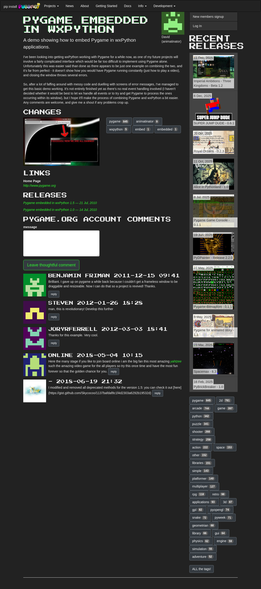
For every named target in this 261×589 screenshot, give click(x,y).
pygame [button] (119, 122)
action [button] (200, 447)
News (70, 6)
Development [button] (164, 6)
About (85, 6)
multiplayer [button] (204, 486)
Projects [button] (51, 6)
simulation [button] (203, 549)
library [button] (200, 533)
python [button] (201, 416)
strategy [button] (202, 440)
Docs (127, 6)
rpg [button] (199, 494)
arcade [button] (201, 408)
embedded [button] (167, 129)
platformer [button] (203, 479)
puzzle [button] (201, 424)
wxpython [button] (118, 129)
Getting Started (106, 6)
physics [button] (201, 541)
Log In (197, 26)
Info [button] (142, 6)
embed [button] (142, 129)
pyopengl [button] (220, 510)
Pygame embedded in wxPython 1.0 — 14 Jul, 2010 (60, 210)
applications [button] (204, 502)
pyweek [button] (224, 518)
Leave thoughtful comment (51, 265)
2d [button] (225, 400)
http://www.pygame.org (39, 185)
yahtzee (176, 361)
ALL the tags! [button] (201, 569)
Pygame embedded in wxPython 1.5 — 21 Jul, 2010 (60, 203)
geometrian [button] (203, 525)
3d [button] (228, 502)
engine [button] (225, 541)
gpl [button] (198, 510)
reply (54, 294)
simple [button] (201, 471)
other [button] (200, 455)
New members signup (208, 16)
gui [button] (220, 533)
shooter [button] (202, 432)
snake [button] (200, 518)
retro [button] (219, 494)
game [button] (225, 408)
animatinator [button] (147, 122)
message (30, 227)
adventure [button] (203, 557)
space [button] (224, 447)
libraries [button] (202, 463)
